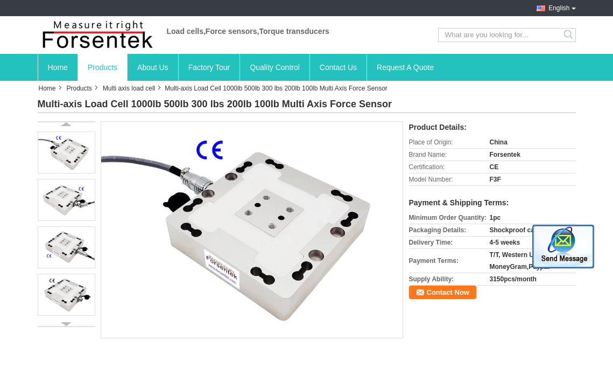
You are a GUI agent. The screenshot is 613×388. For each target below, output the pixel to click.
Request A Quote (405, 67)
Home (58, 67)
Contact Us (338, 67)
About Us (152, 67)
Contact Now (448, 292)
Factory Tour (209, 67)
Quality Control (275, 67)
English (558, 8)
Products (102, 67)
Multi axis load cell (129, 88)
